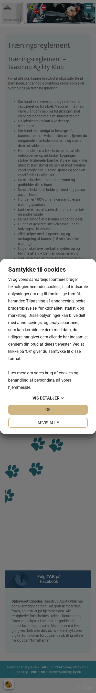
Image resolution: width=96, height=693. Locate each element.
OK (48, 409)
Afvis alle (48, 422)
